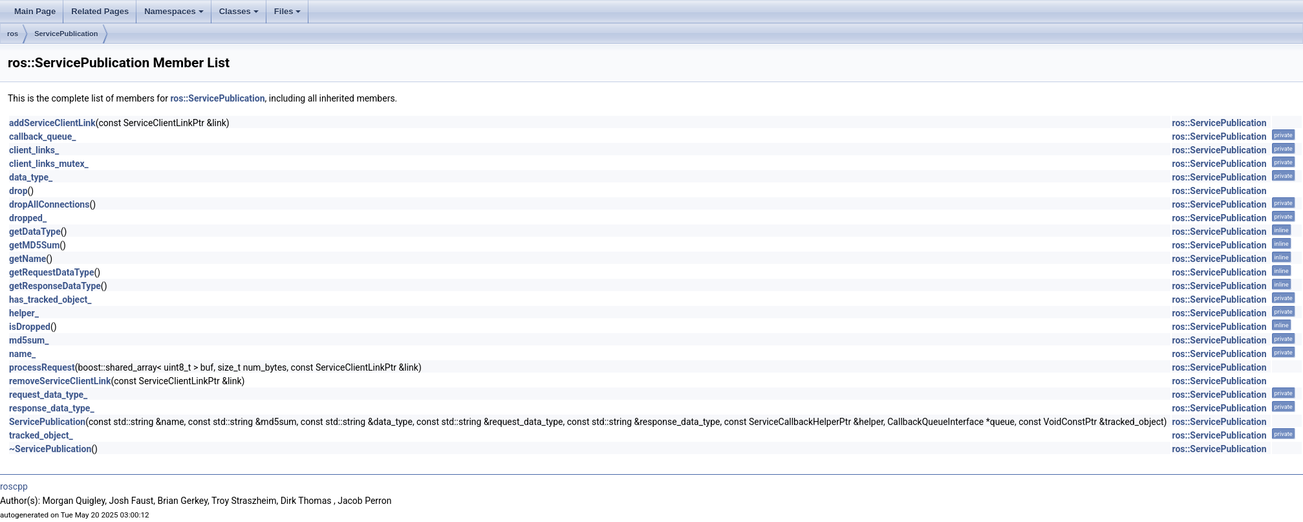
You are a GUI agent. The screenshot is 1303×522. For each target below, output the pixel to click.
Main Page (35, 11)
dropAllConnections (49, 204)
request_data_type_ (48, 394)
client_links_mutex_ (49, 163)
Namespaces (174, 11)
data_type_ (30, 177)
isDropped (29, 326)
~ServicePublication (50, 449)
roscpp (14, 486)
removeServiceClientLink (60, 381)
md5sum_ (28, 340)
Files (287, 11)
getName (27, 259)
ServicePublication (66, 34)
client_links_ (34, 150)
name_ (22, 354)
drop (18, 191)
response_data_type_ (51, 408)
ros (12, 34)
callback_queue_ (42, 136)
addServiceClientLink (52, 123)
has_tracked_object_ (50, 299)
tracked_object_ (41, 435)
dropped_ (28, 218)
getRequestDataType (51, 272)
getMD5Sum (34, 245)
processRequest (42, 367)
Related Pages (100, 11)
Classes (239, 11)
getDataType (35, 231)
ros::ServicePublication (217, 98)
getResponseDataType (55, 286)
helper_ (24, 313)
